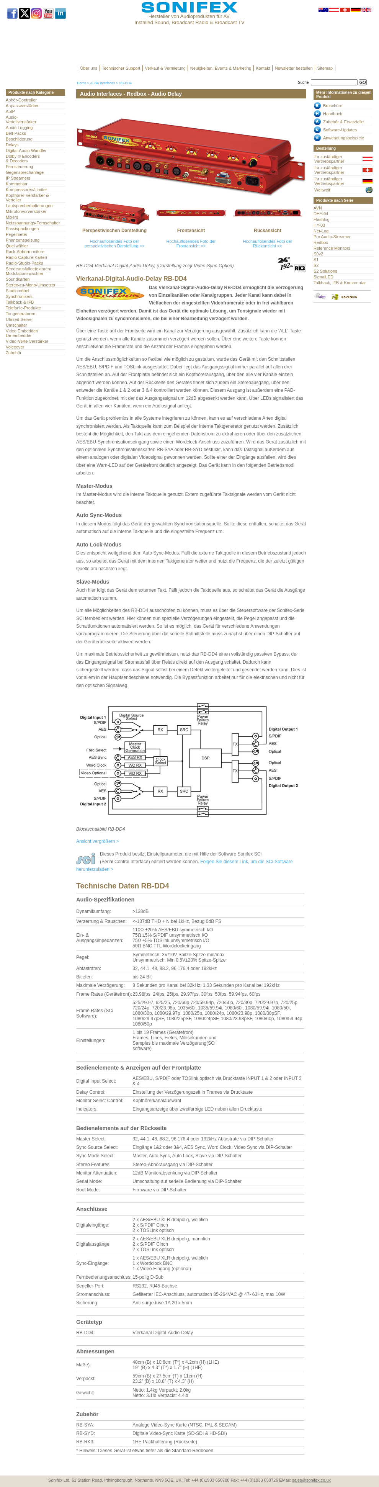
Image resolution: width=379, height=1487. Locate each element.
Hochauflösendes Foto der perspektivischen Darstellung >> (115, 243)
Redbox (321, 242)
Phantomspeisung (22, 240)
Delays (12, 144)
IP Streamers (18, 178)
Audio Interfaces (102, 83)
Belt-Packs (16, 133)
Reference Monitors (332, 248)
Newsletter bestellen (294, 68)
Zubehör (13, 352)
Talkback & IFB (20, 302)
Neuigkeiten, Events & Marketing (221, 68)
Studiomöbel (17, 290)
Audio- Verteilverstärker (21, 119)
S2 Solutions (325, 271)
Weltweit (322, 190)
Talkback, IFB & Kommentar (340, 282)
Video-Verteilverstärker (27, 341)
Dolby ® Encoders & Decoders (23, 158)
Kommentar (17, 184)
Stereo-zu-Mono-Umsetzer (31, 285)
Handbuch (332, 113)
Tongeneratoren (20, 313)
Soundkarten (17, 279)
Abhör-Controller (21, 100)
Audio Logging (19, 127)
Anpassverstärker (22, 105)
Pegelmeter (16, 234)
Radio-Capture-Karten (26, 257)
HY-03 (319, 225)
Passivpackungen (22, 228)
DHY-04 (321, 213)
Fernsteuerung (19, 166)
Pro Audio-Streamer (332, 236)
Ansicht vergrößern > (97, 841)
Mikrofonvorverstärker (26, 211)
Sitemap (325, 68)
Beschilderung (19, 139)
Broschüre (332, 105)
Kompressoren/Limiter (26, 189)
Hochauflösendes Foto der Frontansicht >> (191, 243)
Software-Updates (340, 130)
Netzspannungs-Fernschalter (33, 223)
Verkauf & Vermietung (165, 68)
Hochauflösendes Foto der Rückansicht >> (267, 243)
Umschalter (16, 325)
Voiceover (15, 347)
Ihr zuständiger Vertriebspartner (329, 159)
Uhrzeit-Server (19, 319)
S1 (316, 259)
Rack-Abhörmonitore (25, 251)
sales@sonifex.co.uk (311, 1480)
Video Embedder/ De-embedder (22, 333)
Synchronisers (19, 296)
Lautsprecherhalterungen (29, 205)
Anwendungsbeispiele (343, 138)
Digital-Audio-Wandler (26, 150)
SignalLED (323, 277)
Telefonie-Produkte (23, 308)
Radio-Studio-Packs (24, 263)
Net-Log (321, 231)
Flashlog (322, 219)
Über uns (89, 68)
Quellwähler (17, 246)
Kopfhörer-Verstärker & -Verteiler (28, 197)
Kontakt (263, 68)
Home (81, 83)
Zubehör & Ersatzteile (343, 121)
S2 (316, 265)
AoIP (10, 111)
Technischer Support (121, 68)
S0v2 (318, 254)
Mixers (12, 217)
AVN (318, 208)
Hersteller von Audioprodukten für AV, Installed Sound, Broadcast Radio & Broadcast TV (189, 19)
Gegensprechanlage (25, 172)
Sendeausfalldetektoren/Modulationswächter (28, 271)
